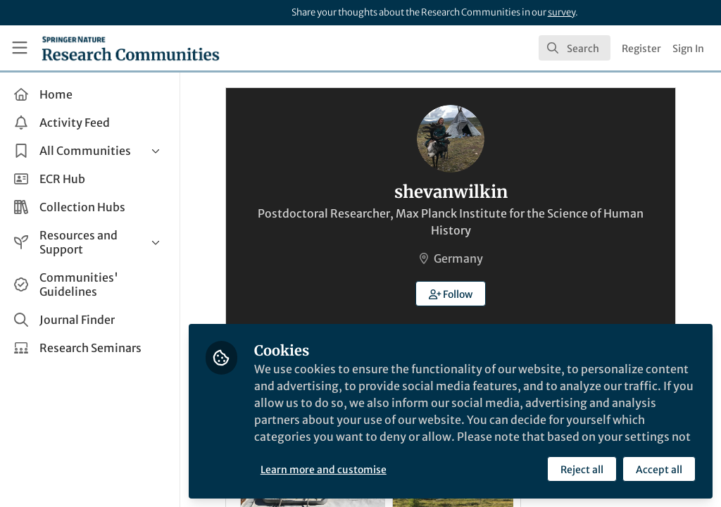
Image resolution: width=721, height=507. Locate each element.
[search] (574, 48)
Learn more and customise (324, 469)
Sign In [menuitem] (688, 48)
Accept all (659, 469)
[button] (451, 293)
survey (561, 12)
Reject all (581, 469)
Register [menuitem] (641, 48)
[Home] (130, 48)
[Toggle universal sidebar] (19, 48)
